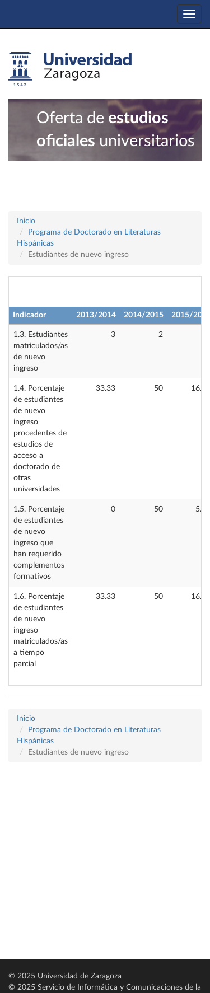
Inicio (26, 221)
